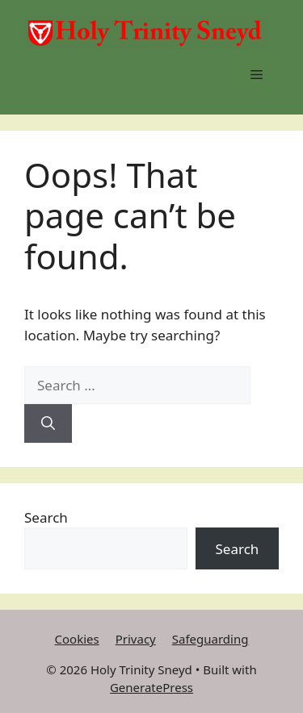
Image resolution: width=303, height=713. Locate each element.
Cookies (77, 639)
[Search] (48, 423)
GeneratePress (151, 687)
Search (46, 517)
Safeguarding (210, 639)
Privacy (136, 639)
